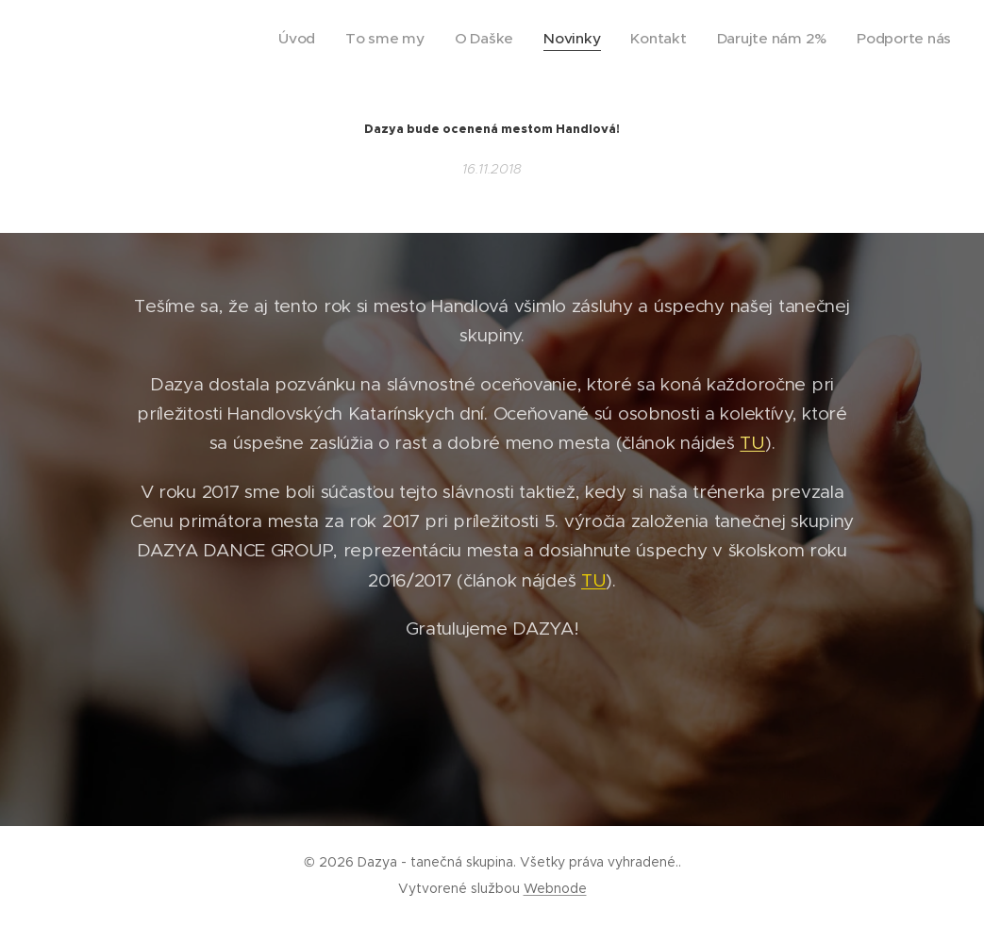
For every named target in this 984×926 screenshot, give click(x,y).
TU (752, 443)
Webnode (555, 888)
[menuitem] (357, 38)
